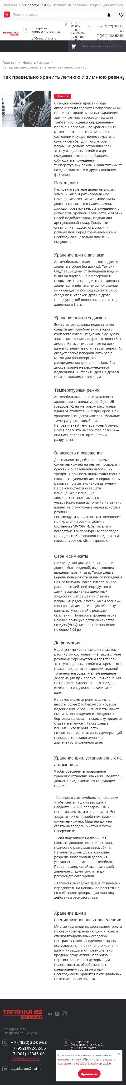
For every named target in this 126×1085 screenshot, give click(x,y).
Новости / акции (38, 5)
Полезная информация (89, 5)
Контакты (116, 5)
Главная (9, 5)
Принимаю (89, 1074)
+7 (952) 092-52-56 (109, 36)
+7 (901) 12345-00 (28, 1053)
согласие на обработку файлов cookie (84, 1063)
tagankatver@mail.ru (26, 1068)
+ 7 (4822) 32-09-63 (111, 28)
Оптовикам (61, 5)
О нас (20, 5)
